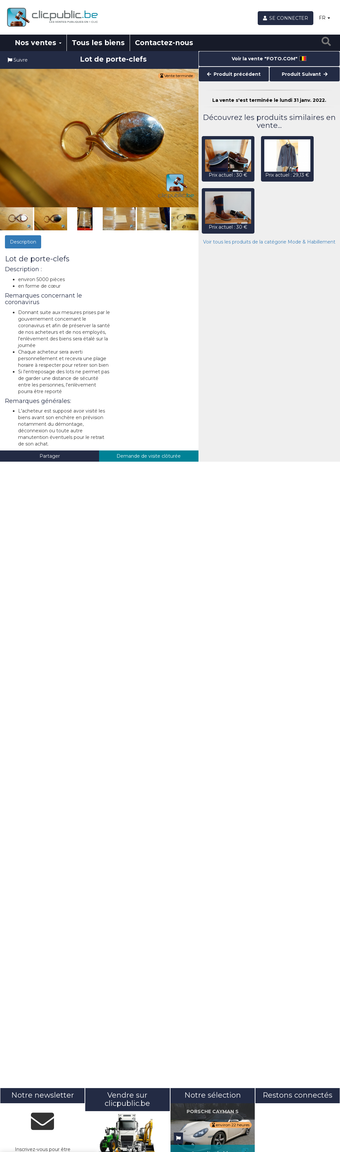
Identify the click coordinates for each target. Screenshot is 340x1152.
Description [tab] (23, 242)
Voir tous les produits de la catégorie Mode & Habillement (269, 242)
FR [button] (324, 18)
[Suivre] (178, 1138)
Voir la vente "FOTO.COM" (269, 59)
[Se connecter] (286, 18)
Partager (49, 456)
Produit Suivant (304, 74)
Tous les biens (98, 43)
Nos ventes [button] (38, 43)
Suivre (18, 60)
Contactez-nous (164, 43)
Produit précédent (234, 74)
